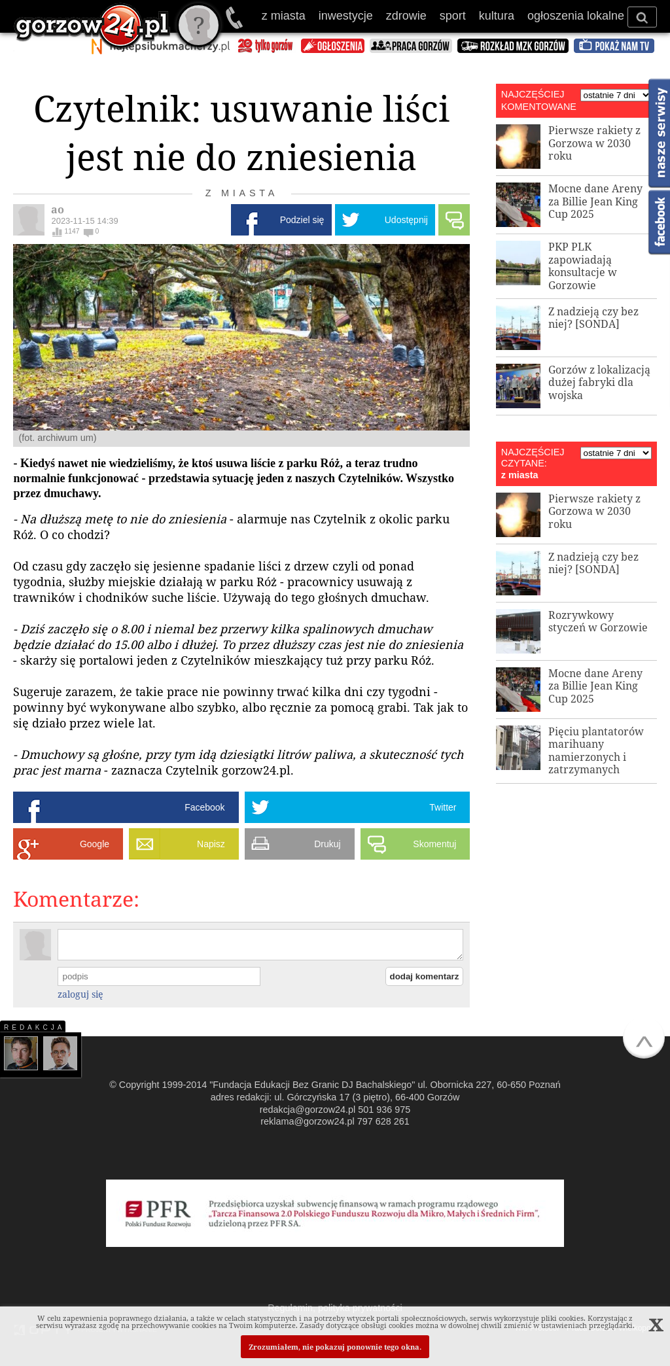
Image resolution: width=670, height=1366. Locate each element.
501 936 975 (235, 18)
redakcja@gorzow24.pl (308, 1109)
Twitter (442, 807)
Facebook (204, 807)
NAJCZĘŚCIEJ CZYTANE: (533, 457)
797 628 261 (383, 1121)
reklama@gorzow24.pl (307, 1121)
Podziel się (302, 220)
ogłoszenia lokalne (575, 15)
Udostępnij (406, 220)
